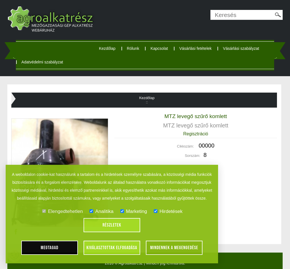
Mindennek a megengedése (174, 248)
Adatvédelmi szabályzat (42, 62)
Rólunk (133, 48)
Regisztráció (195, 133)
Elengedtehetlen (62, 211)
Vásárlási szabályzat (241, 48)
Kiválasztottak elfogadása (111, 248)
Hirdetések (168, 211)
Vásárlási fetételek (195, 48)
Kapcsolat (159, 48)
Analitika (101, 211)
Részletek (112, 225)
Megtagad (50, 248)
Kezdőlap (107, 48)
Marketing (133, 211)
